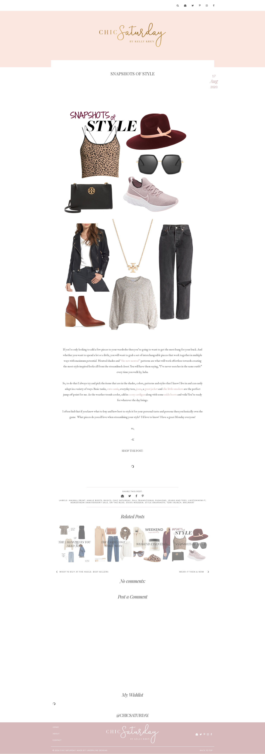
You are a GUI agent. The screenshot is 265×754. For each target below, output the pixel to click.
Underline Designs (97, 750)
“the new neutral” (130, 361)
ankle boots (170, 394)
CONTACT (57, 740)
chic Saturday (68, 750)
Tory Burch (174, 502)
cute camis (113, 389)
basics (108, 500)
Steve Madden (135, 502)
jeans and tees (177, 500)
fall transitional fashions (149, 500)
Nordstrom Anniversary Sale (89, 502)
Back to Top (206, 750)
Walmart (188, 502)
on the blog (117, 502)
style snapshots (155, 502)
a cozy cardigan (136, 394)
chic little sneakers (173, 389)
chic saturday (122, 500)
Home (56, 727)
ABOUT (56, 734)
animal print (77, 500)
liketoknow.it (196, 500)
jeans (139, 389)
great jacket (151, 389)
